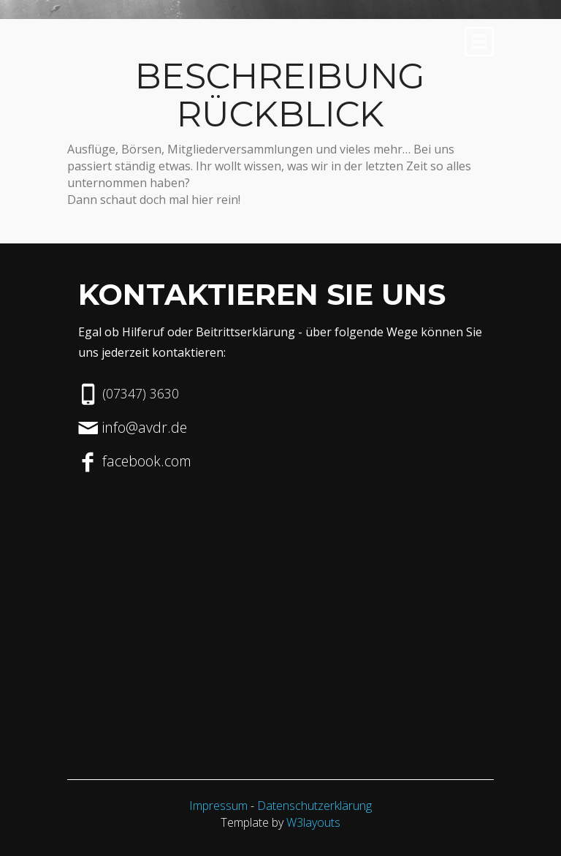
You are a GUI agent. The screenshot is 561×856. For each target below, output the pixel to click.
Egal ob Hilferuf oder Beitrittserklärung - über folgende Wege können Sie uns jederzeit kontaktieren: (280, 342)
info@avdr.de (144, 427)
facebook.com (146, 461)
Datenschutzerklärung (314, 806)
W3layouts (313, 822)
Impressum (218, 806)
